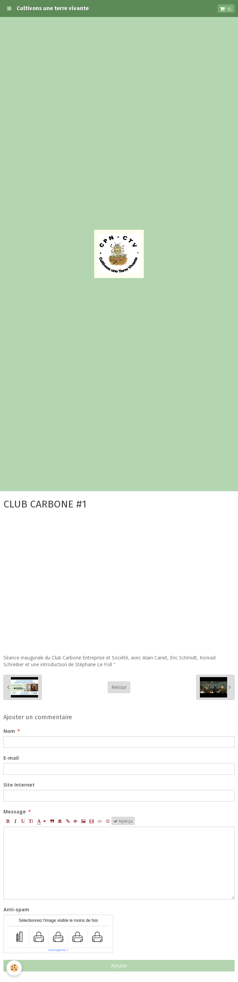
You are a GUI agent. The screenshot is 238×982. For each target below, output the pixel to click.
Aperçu (123, 821)
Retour (119, 687)
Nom (9, 731)
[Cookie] (14, 968)
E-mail (11, 758)
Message (14, 811)
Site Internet (19, 784)
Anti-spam (16, 909)
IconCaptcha (57, 950)
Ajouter (119, 965)
